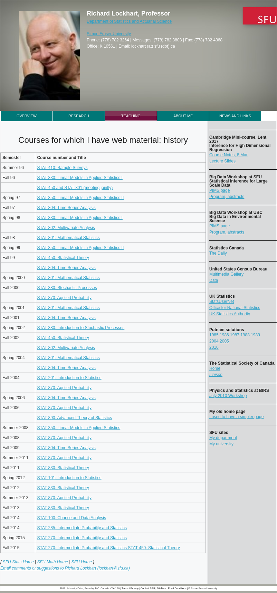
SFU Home (82, 562)
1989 (255, 335)
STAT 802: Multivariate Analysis (66, 227)
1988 (245, 335)
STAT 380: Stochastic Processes (67, 287)
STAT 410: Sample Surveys (62, 167)
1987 (234, 335)
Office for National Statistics (234, 307)
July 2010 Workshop (228, 395)
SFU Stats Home (19, 562)
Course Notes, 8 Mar (228, 154)
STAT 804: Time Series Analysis (66, 207)
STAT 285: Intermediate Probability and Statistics (81, 527)
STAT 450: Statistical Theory (63, 257)
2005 (224, 341)
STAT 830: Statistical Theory (63, 467)
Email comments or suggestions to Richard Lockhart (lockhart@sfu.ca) (65, 568)
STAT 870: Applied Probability (64, 297)
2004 (214, 341)
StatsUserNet (221, 301)
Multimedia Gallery (226, 274)
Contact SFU (148, 588)
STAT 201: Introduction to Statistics (69, 377)
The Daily (218, 253)
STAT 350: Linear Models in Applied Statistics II (80, 197)
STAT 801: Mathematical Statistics (68, 237)
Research (78, 116)
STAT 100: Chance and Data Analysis (71, 517)
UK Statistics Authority (229, 314)
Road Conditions (177, 588)
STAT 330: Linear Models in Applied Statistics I (79, 177)
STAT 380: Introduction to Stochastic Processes (80, 327)
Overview (27, 116)
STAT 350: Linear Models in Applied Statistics (78, 427)
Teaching (131, 116)
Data (213, 280)
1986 (224, 335)
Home (214, 368)
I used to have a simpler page (236, 416)
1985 (214, 335)
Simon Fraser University (109, 33)
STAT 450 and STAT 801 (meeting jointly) (75, 187)
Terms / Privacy (130, 588)
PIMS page (219, 190)
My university (221, 444)
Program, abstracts (226, 196)
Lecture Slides (222, 161)
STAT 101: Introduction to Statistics (69, 477)
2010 (214, 347)
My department (223, 437)
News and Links (235, 116)
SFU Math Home (53, 562)
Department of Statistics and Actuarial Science (129, 21)
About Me (183, 116)
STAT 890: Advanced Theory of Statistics (74, 417)
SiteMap (161, 588)
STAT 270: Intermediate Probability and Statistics (81, 537)
